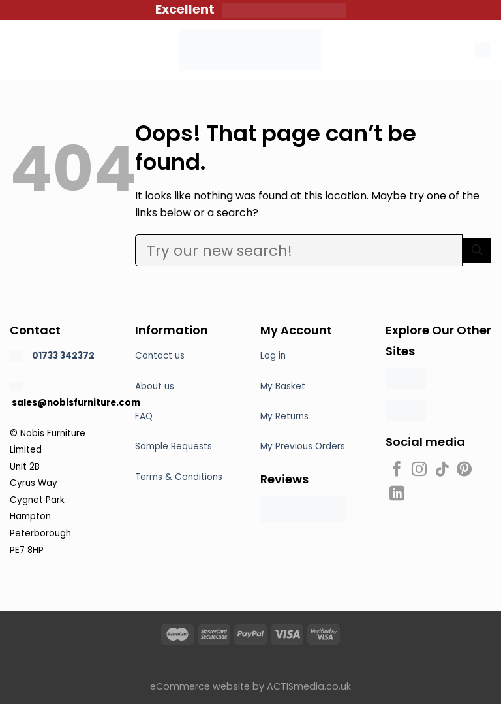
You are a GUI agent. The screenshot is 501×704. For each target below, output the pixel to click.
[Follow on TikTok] (441, 470)
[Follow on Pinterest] (464, 470)
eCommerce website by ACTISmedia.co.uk (250, 686)
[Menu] (17, 50)
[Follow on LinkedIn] (396, 494)
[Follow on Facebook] (396, 470)
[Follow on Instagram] (419, 470)
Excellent (188, 9)
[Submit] (477, 250)
